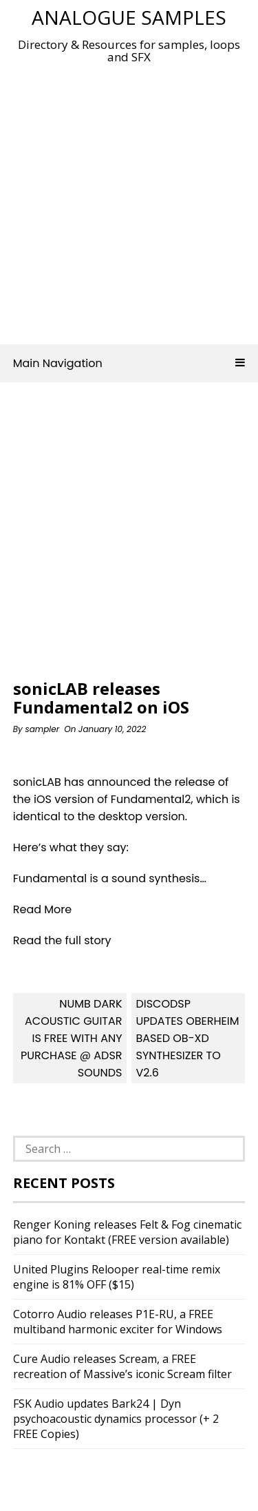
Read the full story (62, 940)
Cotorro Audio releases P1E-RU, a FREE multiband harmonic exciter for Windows (117, 1321)
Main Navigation (129, 363)
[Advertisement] (129, 200)
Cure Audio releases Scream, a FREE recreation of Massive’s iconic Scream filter (122, 1366)
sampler (42, 729)
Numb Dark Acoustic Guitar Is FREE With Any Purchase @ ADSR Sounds (71, 1038)
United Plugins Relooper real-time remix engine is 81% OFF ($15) (116, 1277)
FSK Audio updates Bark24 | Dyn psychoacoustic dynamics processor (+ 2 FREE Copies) (116, 1418)
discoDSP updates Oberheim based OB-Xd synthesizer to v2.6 (187, 1038)
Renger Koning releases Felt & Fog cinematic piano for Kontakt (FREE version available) (127, 1232)
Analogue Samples (129, 17)
